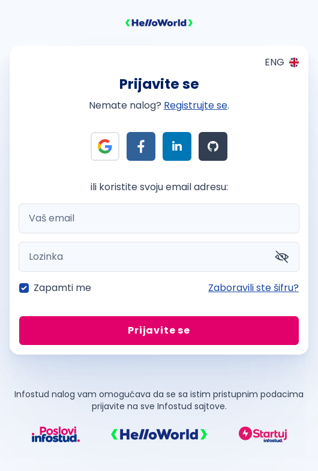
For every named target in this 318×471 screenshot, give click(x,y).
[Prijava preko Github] (213, 146)
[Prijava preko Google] (105, 146)
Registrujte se (195, 105)
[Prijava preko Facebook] (141, 146)
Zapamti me (62, 288)
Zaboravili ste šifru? (253, 288)
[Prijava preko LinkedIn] (177, 146)
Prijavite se (159, 330)
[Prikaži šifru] (282, 256)
